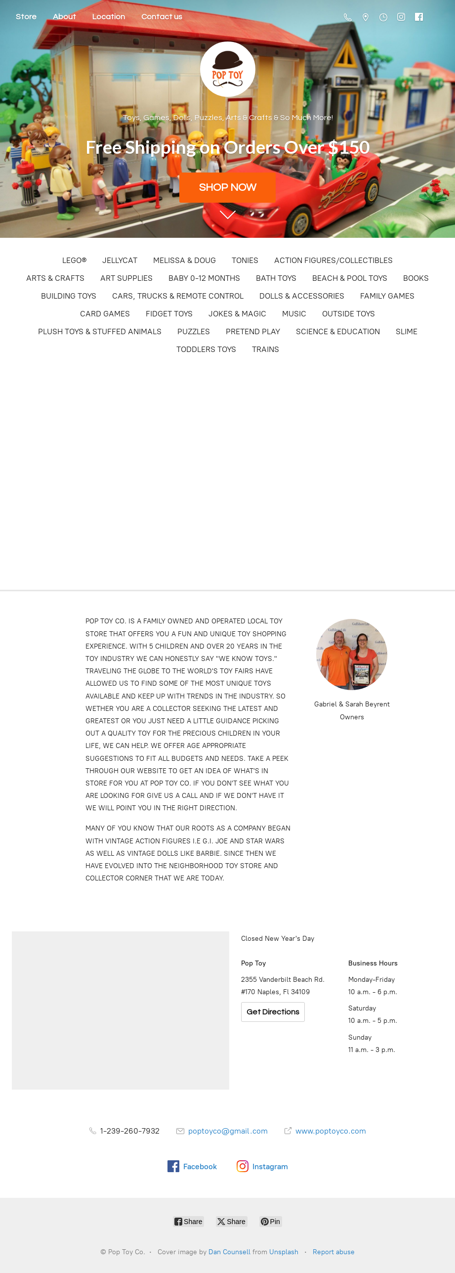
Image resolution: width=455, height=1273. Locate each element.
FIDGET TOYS (169, 313)
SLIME (406, 331)
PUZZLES (193, 331)
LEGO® (74, 260)
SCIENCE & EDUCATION (338, 331)
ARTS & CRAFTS (55, 278)
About (64, 17)
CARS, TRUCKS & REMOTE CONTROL (178, 296)
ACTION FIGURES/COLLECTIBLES (333, 260)
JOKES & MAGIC (237, 313)
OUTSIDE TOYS (348, 313)
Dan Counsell (229, 1252)
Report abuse (334, 1252)
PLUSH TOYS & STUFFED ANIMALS (100, 331)
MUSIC (294, 313)
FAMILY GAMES (387, 296)
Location (108, 17)
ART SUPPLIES (126, 278)
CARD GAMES (105, 313)
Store (26, 17)
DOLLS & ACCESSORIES (301, 296)
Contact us (161, 17)
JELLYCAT (119, 260)
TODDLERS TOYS (206, 349)
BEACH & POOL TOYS (349, 278)
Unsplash (283, 1252)
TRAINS (265, 349)
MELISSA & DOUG (184, 260)
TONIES (245, 260)
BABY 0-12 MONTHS (204, 278)
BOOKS (416, 278)
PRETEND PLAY (253, 331)
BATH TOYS (276, 278)
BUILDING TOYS (68, 296)
